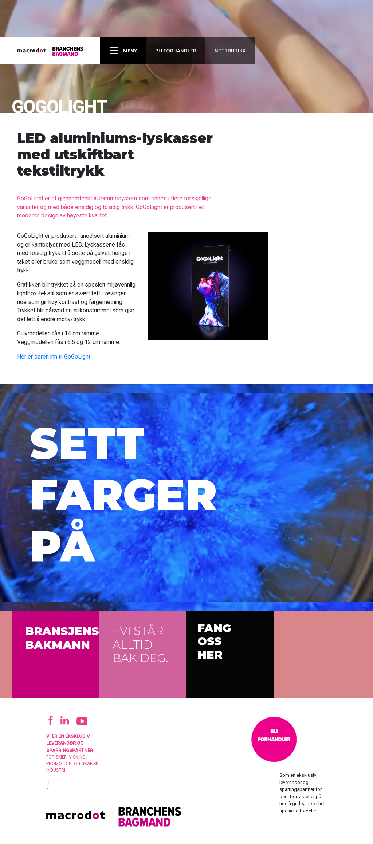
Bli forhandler (175, 50)
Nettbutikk (229, 50)
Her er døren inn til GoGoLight (53, 356)
